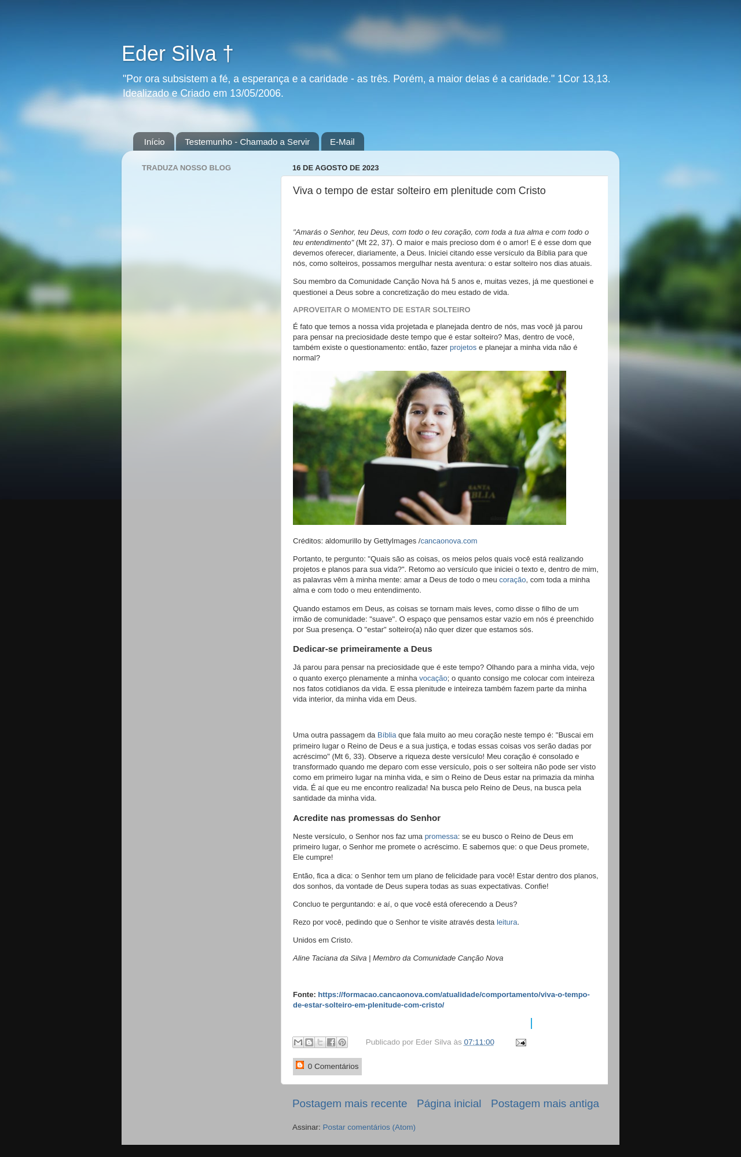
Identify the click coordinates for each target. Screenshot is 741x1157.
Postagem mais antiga (545, 1103)
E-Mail (342, 142)
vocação (433, 678)
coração (512, 579)
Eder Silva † (178, 53)
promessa (441, 836)
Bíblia (387, 735)
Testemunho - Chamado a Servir (247, 142)
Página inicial (449, 1103)
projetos (464, 347)
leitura (507, 922)
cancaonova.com (448, 540)
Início (154, 142)
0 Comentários (327, 1066)
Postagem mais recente (349, 1103)
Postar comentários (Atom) (369, 1127)
